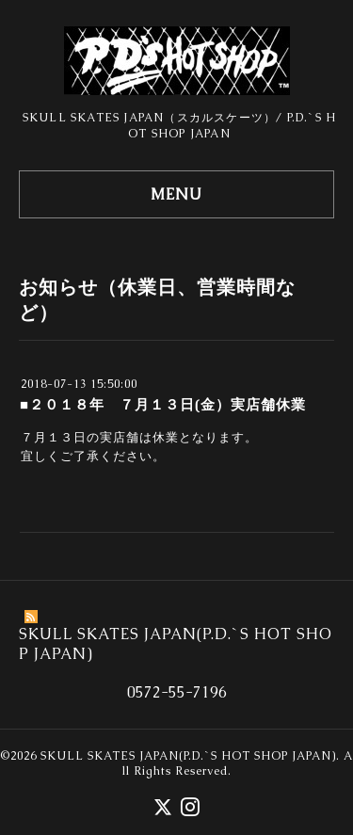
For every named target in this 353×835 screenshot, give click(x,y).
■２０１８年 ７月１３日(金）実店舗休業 (163, 404)
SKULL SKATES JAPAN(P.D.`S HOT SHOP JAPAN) (188, 755)
